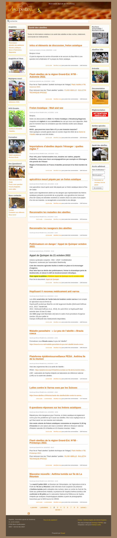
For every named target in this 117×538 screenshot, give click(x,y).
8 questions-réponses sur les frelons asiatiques (55, 407)
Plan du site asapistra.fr (50, 520)
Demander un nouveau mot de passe (99, 182)
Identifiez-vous (57, 65)
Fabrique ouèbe (96, 524)
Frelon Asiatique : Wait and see (46, 108)
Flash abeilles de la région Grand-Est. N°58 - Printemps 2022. (53, 441)
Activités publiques (15, 47)
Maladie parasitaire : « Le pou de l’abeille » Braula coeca (56, 332)
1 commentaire (48, 219)
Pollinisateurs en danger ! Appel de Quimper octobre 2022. (58, 245)
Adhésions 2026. (14, 102)
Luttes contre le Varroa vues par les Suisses (53, 387)
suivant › (84, 507)
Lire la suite (49, 65)
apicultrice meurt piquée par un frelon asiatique (55, 179)
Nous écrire (12, 215)
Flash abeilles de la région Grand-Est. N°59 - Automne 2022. (53, 75)
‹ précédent (44, 507)
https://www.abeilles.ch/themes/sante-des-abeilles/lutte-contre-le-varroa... (56, 395)
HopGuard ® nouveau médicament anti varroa (54, 291)
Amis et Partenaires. (15, 50)
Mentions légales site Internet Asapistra (94, 520)
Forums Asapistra (14, 187)
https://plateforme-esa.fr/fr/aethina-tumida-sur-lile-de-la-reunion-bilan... (60, 370)
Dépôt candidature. (15, 155)
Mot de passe (97, 175)
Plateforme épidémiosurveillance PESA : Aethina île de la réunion (57, 357)
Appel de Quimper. (52, 279)
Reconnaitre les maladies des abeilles (50, 212)
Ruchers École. (14, 157)
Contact (11, 210)
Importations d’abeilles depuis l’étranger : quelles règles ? (56, 147)
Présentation (13, 43)
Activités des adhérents (16, 45)
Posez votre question (15, 184)
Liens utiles (12, 189)
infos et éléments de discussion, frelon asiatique (56, 45)
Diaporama (12, 52)
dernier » (58, 510)
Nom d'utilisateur (98, 169)
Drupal (63, 533)
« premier (33, 507)
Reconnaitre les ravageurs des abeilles (51, 228)
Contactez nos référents (16, 212)
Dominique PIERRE (97, 522)
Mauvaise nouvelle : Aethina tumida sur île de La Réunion (56, 475)
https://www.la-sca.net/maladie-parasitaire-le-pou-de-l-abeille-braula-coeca (56, 344)
